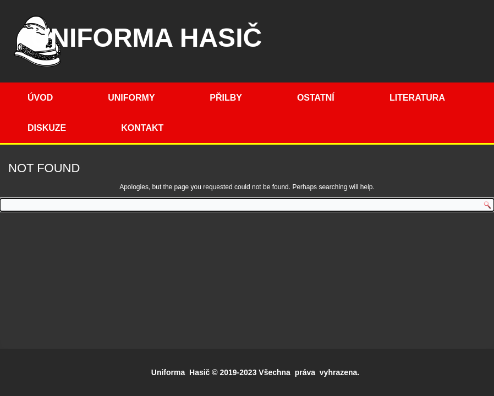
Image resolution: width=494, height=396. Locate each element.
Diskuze (47, 128)
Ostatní (315, 97)
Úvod (40, 97)
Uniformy (131, 97)
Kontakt (142, 128)
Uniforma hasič (146, 37)
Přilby (226, 97)
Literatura (417, 97)
